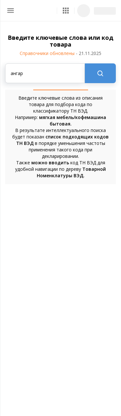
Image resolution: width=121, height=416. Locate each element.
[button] (66, 10)
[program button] (66, 10)
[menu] (10, 10)
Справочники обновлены (60, 53)
